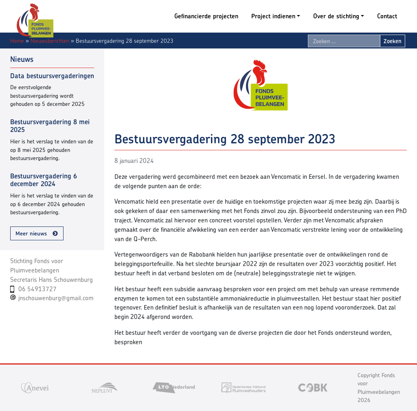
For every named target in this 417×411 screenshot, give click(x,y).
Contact (387, 16)
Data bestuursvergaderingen (52, 75)
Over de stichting (336, 16)
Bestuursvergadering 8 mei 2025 (50, 125)
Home (17, 40)
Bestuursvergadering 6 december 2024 (43, 180)
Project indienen (273, 16)
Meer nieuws (31, 233)
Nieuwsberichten (50, 40)
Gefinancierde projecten (206, 16)
